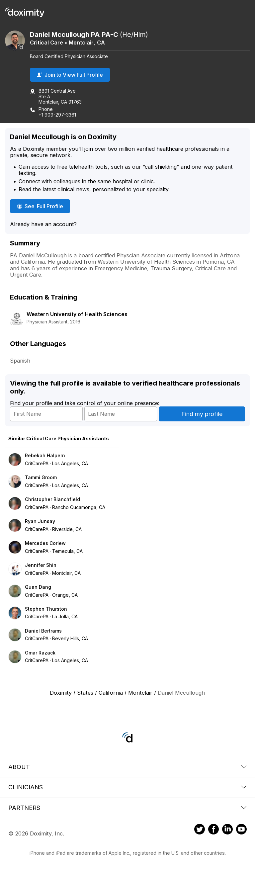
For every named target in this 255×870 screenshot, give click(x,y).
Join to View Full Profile (70, 74)
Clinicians (127, 787)
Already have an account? (43, 224)
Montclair (81, 42)
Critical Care (46, 42)
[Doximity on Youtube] (241, 830)
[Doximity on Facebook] (213, 830)
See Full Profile (43, 206)
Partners (127, 807)
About (127, 766)
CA (101, 42)
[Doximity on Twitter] (199, 830)
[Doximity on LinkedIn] (227, 830)
